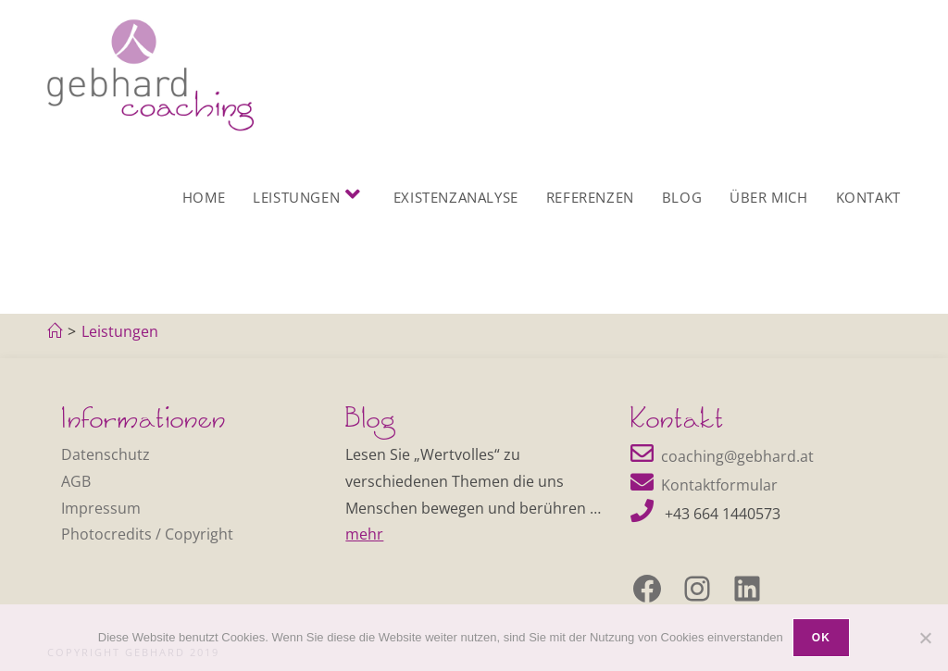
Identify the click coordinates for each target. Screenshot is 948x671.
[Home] (54, 331)
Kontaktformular (719, 485)
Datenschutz (105, 454)
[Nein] (925, 637)
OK (821, 637)
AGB (76, 481)
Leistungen (119, 331)
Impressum (101, 508)
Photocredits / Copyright (147, 534)
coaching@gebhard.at (737, 456)
